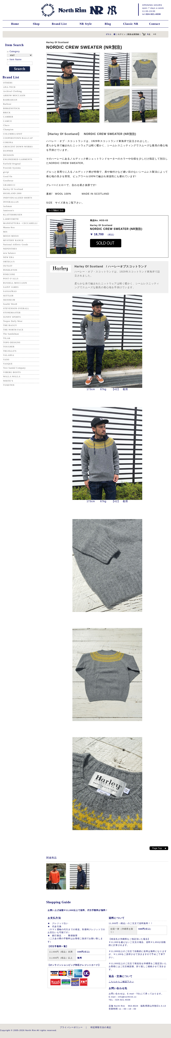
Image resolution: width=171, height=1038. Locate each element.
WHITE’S (8, 381)
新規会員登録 (133, 34)
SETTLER (8, 295)
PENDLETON (10, 270)
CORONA (8, 142)
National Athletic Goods (15, 244)
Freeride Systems (12, 168)
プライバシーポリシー (71, 1027)
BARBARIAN (10, 100)
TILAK (6, 338)
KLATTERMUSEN (12, 214)
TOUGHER (8, 346)
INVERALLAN (11, 202)
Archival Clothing (12, 91)
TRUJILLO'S (9, 351)
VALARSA (8, 355)
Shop (36, 23)
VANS (6, 359)
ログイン (121, 34)
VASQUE (8, 364)
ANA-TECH (9, 87)
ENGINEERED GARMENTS (17, 159)
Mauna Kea (9, 227)
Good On (7, 176)
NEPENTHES (10, 249)
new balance (9, 253)
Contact (154, 23)
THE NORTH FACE (13, 329)
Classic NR (130, 23)
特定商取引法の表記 (101, 1027)
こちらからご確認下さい (121, 981)
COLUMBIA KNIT (12, 134)
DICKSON (8, 155)
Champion (8, 129)
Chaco (6, 125)
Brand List (59, 23)
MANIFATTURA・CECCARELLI (20, 223)
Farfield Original (12, 163)
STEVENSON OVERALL (16, 308)
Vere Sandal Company (14, 368)
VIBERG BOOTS (12, 372)
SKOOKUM (9, 300)
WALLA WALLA (11, 376)
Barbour (7, 104)
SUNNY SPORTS (12, 317)
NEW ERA (8, 257)
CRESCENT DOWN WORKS (18, 146)
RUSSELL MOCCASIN (15, 283)
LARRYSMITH (11, 219)
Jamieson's (8, 210)
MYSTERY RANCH (13, 240)
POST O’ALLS (10, 278)
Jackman (7, 206)
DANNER (8, 151)
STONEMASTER (12, 312)
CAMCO (7, 121)
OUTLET (8, 266)
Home (15, 23)
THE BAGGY (10, 325)
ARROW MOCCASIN (14, 95)
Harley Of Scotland (13, 189)
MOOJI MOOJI (11, 236)
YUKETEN (8, 385)
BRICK (6, 112)
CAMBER (8, 117)
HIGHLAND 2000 (12, 193)
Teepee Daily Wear (13, 321)
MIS (5, 232)
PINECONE (9, 274)
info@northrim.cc (127, 997)
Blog (108, 23)
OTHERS (8, 83)
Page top (158, 848)
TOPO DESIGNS (11, 342)
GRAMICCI (9, 185)
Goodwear (8, 180)
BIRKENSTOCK (11, 108)
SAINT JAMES (11, 287)
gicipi (6, 172)
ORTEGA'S (9, 261)
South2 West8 (10, 304)
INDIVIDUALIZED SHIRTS (17, 198)
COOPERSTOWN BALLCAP (18, 138)
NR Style (86, 23)
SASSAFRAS (10, 291)
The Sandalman (11, 334)
